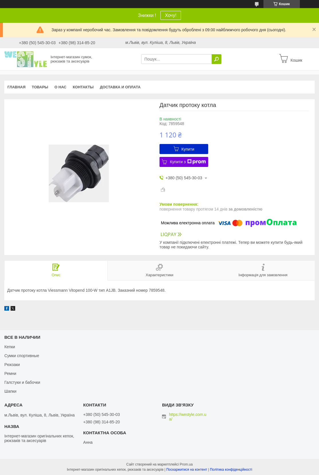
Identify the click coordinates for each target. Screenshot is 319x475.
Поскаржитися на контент (186, 470)
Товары (40, 87)
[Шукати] (216, 59)
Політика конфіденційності (231, 470)
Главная (16, 87)
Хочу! (170, 15)
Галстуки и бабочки (22, 382)
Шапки (10, 391)
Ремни (10, 373)
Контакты (83, 87)
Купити (188, 149)
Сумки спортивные (21, 355)
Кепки (9, 346)
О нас (60, 87)
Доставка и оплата (120, 87)
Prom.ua (186, 464)
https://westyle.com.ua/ (187, 416)
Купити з (188, 161)
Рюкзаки (12, 364)
